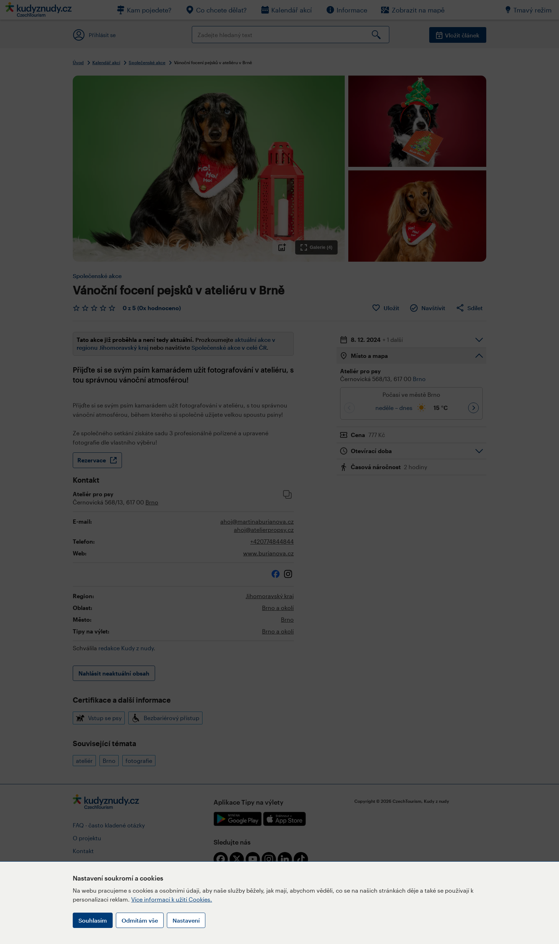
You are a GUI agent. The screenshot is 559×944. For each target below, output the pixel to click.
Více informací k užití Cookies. (171, 899)
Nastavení (186, 920)
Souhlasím (92, 920)
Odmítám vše (140, 920)
